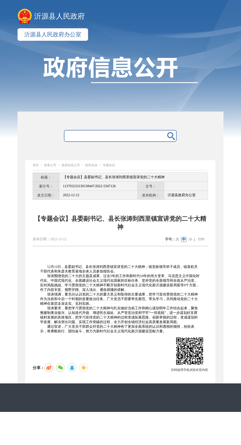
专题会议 (109, 165)
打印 (201, 239)
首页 (36, 165)
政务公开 (50, 165)
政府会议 (91, 165)
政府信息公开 (71, 165)
